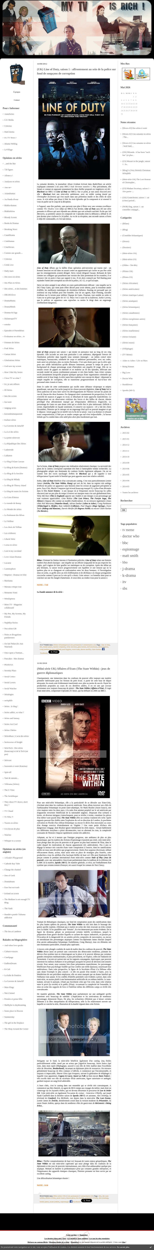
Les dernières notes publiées (77, 1238)
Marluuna (8, 581)
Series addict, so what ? (14, 712)
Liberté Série (9, 539)
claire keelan (96, 649)
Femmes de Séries (12, 342)
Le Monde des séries (13, 509)
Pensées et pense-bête (13, 999)
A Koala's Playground (13, 858)
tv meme (128, 530)
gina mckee (82, 647)
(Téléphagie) (127, 349)
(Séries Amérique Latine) (132, 295)
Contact (17, 100)
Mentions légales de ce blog (59, 1242)
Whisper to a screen (12, 841)
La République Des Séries (15, 443)
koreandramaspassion (13, 414)
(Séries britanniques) (131, 307)
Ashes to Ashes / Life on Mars (134, 360)
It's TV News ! (10, 138)
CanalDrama (9, 235)
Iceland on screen (11, 893)
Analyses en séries (12, 181)
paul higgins (66, 649)
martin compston (59, 647)
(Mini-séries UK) (129, 253)
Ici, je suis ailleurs (12, 384)
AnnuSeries (9, 114)
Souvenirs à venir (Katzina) (15, 766)
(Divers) (125, 241)
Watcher (7, 835)
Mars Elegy (9, 987)
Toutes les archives (130, 492)
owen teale (76, 649)
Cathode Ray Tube (12, 863)
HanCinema (9, 132)
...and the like (10, 163)
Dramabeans (9, 881)
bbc (125, 543)
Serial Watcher (10, 688)
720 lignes (8, 169)
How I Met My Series (13, 372)
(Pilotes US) (127, 277)
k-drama (129, 575)
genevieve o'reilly (91, 1198)
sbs (124, 588)
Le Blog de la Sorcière (13, 473)
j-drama (128, 568)
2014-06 (125, 469)
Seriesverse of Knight (13, 742)
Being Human (128, 366)
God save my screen (12, 366)
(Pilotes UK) (127, 271)
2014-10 (125, 457)
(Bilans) (125, 223)
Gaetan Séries (10, 354)
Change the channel (12, 869)
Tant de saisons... (11, 778)
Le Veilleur (9, 521)
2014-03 (125, 486)
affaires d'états (50, 1198)
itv (124, 582)
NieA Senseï (9, 993)
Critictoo (8, 126)
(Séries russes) (128, 343)
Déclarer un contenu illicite (38, 1242)
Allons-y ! (8, 175)
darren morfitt (86, 649)
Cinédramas (9, 241)
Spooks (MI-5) (128, 390)
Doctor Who (127, 378)
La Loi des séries (11, 432)
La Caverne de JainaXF (14, 426)
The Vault (8, 908)
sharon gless (70, 1198)
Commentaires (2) (88, 645)
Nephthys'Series (11, 623)
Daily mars (8, 271)
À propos (16, 92)
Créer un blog (71, 1235)
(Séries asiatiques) (130, 301)
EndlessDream (10, 963)
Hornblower (127, 384)
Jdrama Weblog (10, 144)
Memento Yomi (10, 592)
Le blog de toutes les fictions (16, 491)
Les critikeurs (10, 533)
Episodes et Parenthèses (14, 330)
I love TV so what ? (12, 378)
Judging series (10, 408)
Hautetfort (84, 1235)
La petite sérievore (12, 438)
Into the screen (10, 396)
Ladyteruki (8, 450)
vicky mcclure (71, 647)
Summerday (9, 1017)
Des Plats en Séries (12, 283)
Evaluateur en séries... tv (14, 336)
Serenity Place (10, 670)
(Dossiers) (126, 247)
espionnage (130, 549)
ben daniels (80, 1198)
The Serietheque (11, 796)
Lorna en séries (10, 545)
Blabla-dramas (10, 205)
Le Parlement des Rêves (14, 515)
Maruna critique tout (12, 587)
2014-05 (125, 475)
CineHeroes (9, 247)
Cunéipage (8, 957)
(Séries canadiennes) (131, 313)
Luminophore (10, 569)
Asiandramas (9, 193)
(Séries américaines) (130, 289)
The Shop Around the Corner (16, 1029)
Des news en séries (12, 277)
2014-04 (125, 480)
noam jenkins (55, 1202)
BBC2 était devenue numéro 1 (78, 186)
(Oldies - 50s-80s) (129, 265)
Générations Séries (12, 360)
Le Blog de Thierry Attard (15, 485)
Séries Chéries (10, 730)
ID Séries (8, 390)
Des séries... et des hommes (15, 289)
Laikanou (8, 455)
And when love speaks (13, 945)
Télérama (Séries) (11, 784)
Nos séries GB (10, 628)
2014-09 (125, 463)
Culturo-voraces (11, 951)
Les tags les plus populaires (99, 1238)
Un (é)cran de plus (12, 829)
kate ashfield (56, 649)
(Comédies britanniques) (132, 235)
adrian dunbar (103, 647)
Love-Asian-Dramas (12, 557)
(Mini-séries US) (129, 259)
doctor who (130, 536)
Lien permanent (75, 645)
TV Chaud (8, 811)
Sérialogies (9, 694)
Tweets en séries (11, 823)
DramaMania (9, 301)
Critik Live (8, 265)
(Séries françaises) (130, 325)
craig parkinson (45, 649)
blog (123, 1242)
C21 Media (9, 120)
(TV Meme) (127, 354)
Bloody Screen (10, 217)
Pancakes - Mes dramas (14, 659)
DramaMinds (9, 307)
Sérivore (7, 760)
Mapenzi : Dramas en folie (15, 575)
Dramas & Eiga (10, 312)
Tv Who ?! (8, 817)
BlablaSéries (9, 211)
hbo (124, 562)
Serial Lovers (9, 682)
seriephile (8, 700)
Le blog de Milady (12, 479)
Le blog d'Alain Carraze (14, 461)
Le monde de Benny (12, 503)
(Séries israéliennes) (130, 331)
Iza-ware (8, 402)
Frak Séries (9, 348)
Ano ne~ (8, 187)
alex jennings (103, 1198)
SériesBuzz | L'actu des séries (16, 736)
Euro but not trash (11, 887)
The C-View (9, 790)
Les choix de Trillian (13, 527)
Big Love (126, 372)
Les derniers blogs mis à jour (55, 1238)
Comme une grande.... (13, 253)
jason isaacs (61, 1198)
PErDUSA (8, 665)
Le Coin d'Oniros (11, 497)
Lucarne (7, 563)
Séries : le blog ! (11, 706)
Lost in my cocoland (12, 551)
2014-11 (125, 451)
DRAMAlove (10, 295)
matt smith (130, 556)
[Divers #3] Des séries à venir (134, 128)
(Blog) (125, 229)
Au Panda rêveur (11, 199)
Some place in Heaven (13, 1011)
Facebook (75, 1202)
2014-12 (125, 445)
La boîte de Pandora (12, 975)
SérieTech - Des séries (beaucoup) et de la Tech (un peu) (16, 751)
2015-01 (125, 439)
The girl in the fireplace (14, 1023)
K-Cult (7, 969)
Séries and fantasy (12, 718)
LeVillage (8, 150)
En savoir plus (123, 1247)
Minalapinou (9, 599)
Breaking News (10, 229)
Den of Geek (9, 875)
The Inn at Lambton (12, 931)
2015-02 (125, 433)
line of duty (105, 645)
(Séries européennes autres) (133, 319)
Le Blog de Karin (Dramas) (15, 467)
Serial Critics (9, 676)
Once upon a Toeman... (14, 653)
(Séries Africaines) (130, 283)
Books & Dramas (11, 223)
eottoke (7, 324)
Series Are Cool (11, 724)
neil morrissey (92, 647)
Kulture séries (10, 420)
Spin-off (7, 772)
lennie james (47, 647)
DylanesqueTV (10, 318)
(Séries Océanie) (129, 337)
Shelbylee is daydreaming (15, 1005)
